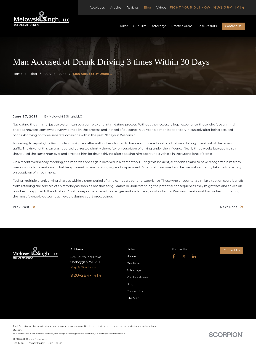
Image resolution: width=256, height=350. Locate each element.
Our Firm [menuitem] (140, 26)
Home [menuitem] (123, 26)
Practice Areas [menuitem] (182, 26)
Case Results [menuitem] (207, 26)
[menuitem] (18, 343)
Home (131, 256)
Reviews (133, 7)
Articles (115, 7)
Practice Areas (137, 277)
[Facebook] (174, 256)
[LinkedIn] (194, 256)
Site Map (133, 298)
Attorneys (134, 270)
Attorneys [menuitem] (159, 26)
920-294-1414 (229, 7)
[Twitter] (184, 256)
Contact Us (233, 26)
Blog (147, 7)
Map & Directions (83, 267)
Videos (161, 7)
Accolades (97, 7)
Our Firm (133, 263)
